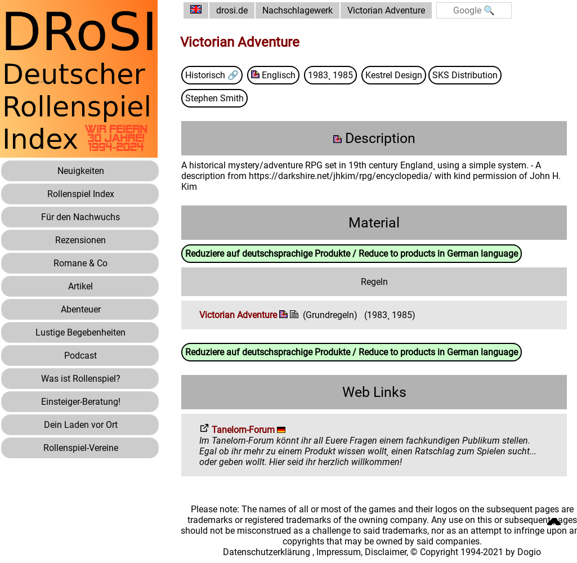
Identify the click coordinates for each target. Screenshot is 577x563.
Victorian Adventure (386, 10)
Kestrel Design (393, 75)
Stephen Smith (214, 98)
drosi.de (232, 10)
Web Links (374, 392)
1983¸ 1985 (330, 75)
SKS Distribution (465, 75)
